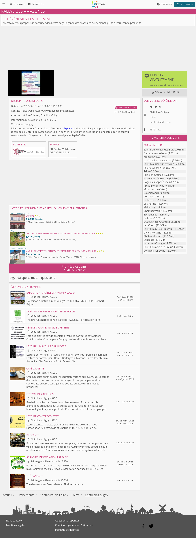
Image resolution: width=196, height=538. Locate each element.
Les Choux (150, 225)
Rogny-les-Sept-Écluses (157, 182)
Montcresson (151, 189)
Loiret (153, 117)
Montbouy (150, 156)
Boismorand (151, 193)
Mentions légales (15, 525)
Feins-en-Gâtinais (153, 174)
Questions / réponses (67, 520)
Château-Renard (153, 236)
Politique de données (67, 529)
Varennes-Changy (154, 243)
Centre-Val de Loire (160, 122)
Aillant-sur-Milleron (155, 167)
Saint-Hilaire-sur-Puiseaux (158, 229)
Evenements (26, 495)
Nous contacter (15, 520)
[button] (164, 79)
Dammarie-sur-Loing (155, 153)
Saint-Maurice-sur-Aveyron (159, 164)
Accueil (7, 495)
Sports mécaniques (126, 107)
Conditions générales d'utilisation (74, 525)
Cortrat (148, 196)
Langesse (149, 239)
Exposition (70, 128)
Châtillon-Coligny (159, 112)
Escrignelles (150, 214)
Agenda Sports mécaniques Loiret (33, 278)
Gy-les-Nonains (152, 232)
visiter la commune (165, 137)
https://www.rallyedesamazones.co (55, 110)
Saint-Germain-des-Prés (157, 247)
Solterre (148, 218)
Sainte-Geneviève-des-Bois (159, 149)
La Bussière (150, 200)
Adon (147, 171)
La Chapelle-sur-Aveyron (158, 160)
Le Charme (150, 203)
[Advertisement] (98, 48)
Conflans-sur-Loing (154, 250)
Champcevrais (152, 211)
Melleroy (149, 207)
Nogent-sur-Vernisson (156, 178)
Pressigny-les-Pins (154, 185)
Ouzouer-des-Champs (156, 221)
